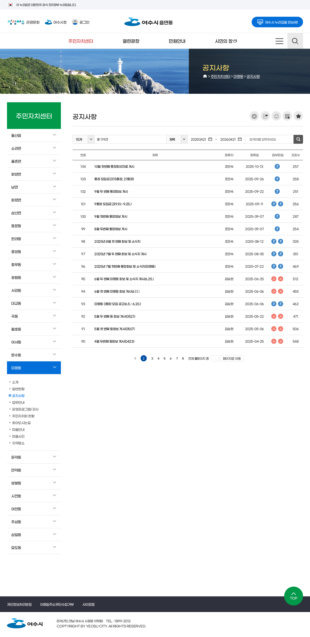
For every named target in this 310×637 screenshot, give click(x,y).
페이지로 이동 (230, 358)
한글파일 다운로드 (277, 166)
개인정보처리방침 (19, 604)
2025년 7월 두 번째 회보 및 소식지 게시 (120, 253)
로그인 (80, 22)
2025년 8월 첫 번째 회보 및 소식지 (117, 241)
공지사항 (253, 76)
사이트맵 (279, 41)
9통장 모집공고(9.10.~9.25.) (113, 203)
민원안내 (177, 41)
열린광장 (131, 41)
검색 (295, 41)
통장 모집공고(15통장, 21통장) (114, 178)
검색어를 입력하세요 (262, 139)
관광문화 (23, 22)
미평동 (238, 76)
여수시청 (55, 22)
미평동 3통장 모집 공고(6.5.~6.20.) (117, 303)
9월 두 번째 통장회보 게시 (111, 191)
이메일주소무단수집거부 (57, 604)
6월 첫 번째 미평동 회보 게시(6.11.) (116, 291)
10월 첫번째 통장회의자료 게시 (114, 166)
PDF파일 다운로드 (273, 278)
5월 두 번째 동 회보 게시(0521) (114, 316)
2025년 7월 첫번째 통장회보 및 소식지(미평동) (124, 266)
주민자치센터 (80, 41)
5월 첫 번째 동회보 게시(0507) (114, 328)
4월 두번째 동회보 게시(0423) (114, 341)
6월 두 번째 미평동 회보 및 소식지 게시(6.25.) (124, 278)
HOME (205, 76)
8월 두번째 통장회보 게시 (110, 228)
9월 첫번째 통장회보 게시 (110, 216)
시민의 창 (218, 44)
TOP (293, 596)
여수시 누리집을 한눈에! (277, 21)
